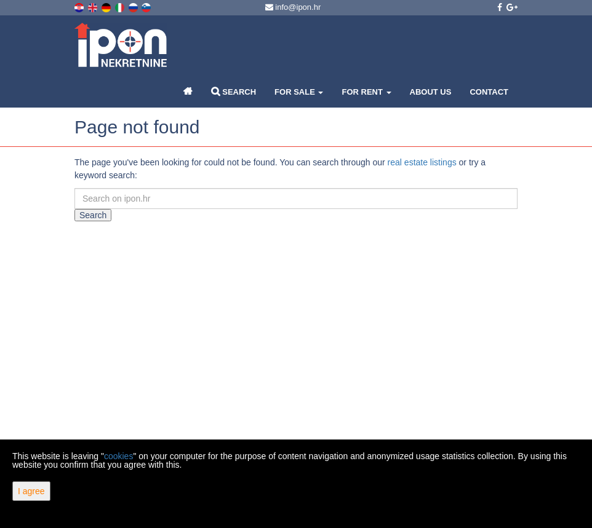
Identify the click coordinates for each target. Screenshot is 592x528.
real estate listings (422, 162)
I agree (31, 491)
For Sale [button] (298, 92)
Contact (489, 92)
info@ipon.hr (293, 7)
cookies (118, 456)
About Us (431, 92)
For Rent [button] (366, 92)
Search (234, 91)
